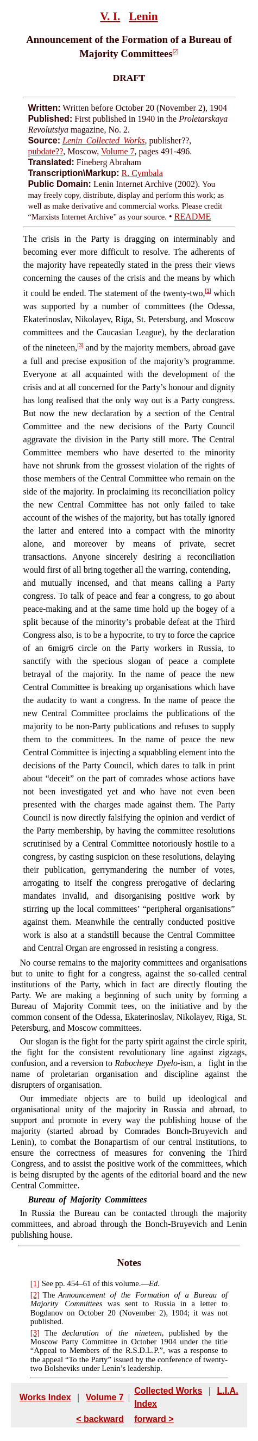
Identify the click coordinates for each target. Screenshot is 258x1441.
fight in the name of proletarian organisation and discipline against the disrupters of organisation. (129, 1073)
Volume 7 (117, 151)
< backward (100, 1419)
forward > (153, 1419)
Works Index (45, 1397)
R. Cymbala (141, 173)
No (25, 962)
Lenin (143, 16)
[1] (208, 291)
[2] (176, 51)
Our (26, 1098)
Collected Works (168, 1390)
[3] (80, 345)
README (192, 216)
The (30, 238)
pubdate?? (45, 151)
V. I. (110, 16)
